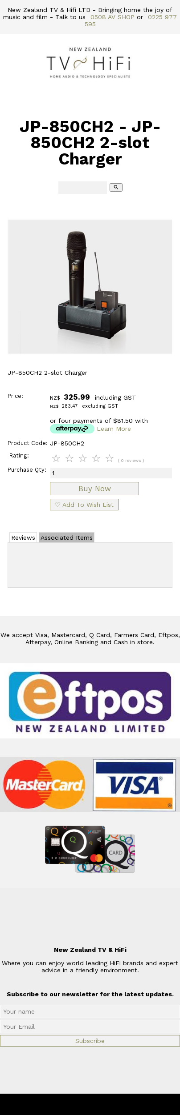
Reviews (23, 537)
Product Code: (28, 443)
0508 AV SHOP (112, 16)
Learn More (114, 428)
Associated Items (67, 537)
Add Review (90, 563)
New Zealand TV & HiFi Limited (114, 1104)
